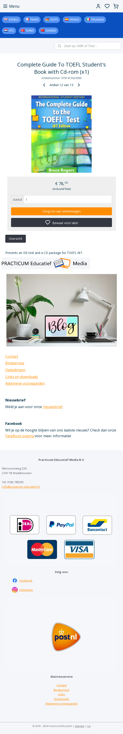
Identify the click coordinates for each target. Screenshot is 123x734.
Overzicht (15, 238)
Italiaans (97, 19)
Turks (30, 30)
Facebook (25, 581)
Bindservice (14, 363)
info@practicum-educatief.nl (21, 487)
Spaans (74, 19)
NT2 (11, 30)
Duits (54, 19)
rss (89, 726)
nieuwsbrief (52, 406)
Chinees (50, 30)
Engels (14, 19)
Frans (34, 19)
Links (61, 694)
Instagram (26, 590)
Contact (11, 356)
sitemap (79, 726)
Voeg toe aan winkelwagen (61, 211)
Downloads (61, 699)
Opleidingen (15, 369)
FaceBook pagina (20, 435)
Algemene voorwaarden (25, 383)
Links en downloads (21, 376)
